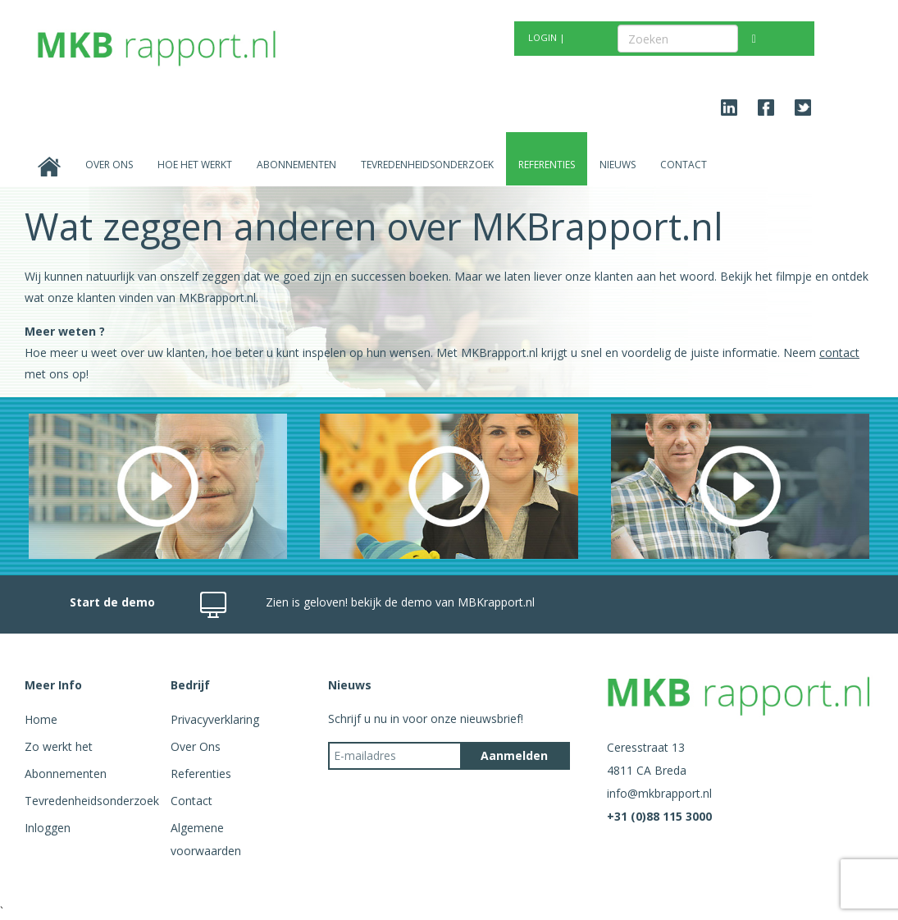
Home (41, 719)
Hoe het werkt (194, 165)
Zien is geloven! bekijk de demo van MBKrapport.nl (400, 602)
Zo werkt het (59, 746)
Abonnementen (296, 165)
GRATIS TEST (421, 37)
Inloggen (48, 827)
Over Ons (109, 165)
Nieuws (617, 165)
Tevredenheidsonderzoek (427, 165)
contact (839, 352)
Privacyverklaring (215, 719)
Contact (683, 165)
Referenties (546, 165)
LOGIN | (546, 37)
